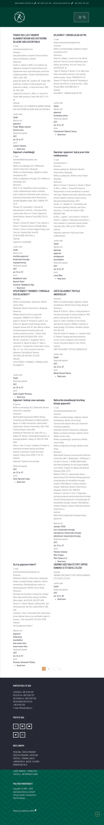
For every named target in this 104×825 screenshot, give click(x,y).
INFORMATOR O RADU (30, 774)
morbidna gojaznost (20, 256)
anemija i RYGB (59, 526)
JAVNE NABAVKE (19, 770)
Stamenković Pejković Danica (65, 131)
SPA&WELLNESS (28, 758)
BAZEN (28, 761)
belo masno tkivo (19, 643)
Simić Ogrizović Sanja (21, 478)
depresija (57, 250)
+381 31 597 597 (28, 692)
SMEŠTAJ (16, 758)
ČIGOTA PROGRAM (29, 751)
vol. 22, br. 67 (18, 139)
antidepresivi (59, 256)
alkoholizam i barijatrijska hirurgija (67, 535)
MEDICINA (17, 751)
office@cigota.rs (25, 707)
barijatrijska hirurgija (21, 259)
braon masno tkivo (20, 646)
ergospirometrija (19, 262)
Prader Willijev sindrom (22, 126)
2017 (15, 136)
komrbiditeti (18, 640)
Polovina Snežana (60, 551)
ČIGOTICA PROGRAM (20, 755)
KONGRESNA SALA (20, 764)
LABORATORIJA (19, 761)
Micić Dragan (59, 554)
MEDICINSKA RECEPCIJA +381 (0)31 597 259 (33, 3)
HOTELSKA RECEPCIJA (71, 3)
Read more (21, 148)
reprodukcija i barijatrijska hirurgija (67, 532)
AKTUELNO (34, 755)
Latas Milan (58, 275)
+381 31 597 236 (30, 698)
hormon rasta (18, 129)
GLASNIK (35, 761)
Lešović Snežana (19, 145)
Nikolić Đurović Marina (62, 373)
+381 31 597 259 (19, 704)
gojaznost (17, 123)
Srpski (15, 117)
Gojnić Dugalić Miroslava (22, 393)
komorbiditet (59, 259)
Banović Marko (18, 281)
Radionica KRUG (28, 810)
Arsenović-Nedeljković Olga (23, 284)
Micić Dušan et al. (60, 558)
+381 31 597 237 (28, 695)
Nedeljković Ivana (20, 278)
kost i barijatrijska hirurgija (64, 529)
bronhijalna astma (61, 115)
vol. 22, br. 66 (59, 595)
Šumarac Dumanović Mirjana (24, 662)
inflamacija (17, 636)
